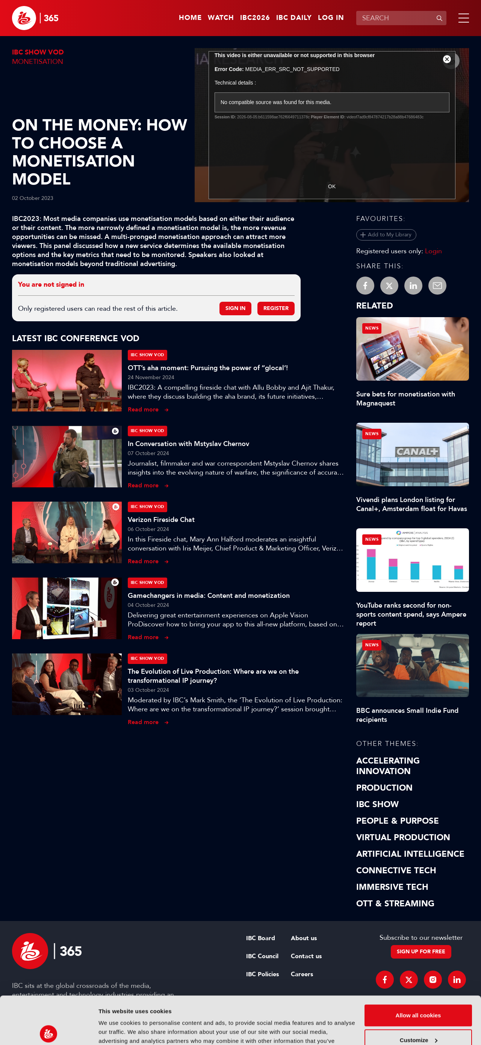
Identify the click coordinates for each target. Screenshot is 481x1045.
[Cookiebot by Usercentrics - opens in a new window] (49, 1030)
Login (433, 251)
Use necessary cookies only (418, 1015)
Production (384, 788)
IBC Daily (294, 18)
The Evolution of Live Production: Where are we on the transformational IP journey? (213, 676)
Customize (418, 990)
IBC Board (260, 938)
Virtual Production (403, 837)
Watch (221, 18)
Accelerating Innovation (388, 766)
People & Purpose (397, 821)
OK (332, 186)
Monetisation (37, 61)
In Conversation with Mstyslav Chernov (188, 443)
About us (304, 938)
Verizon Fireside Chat (161, 519)
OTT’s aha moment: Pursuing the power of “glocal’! (208, 367)
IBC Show (377, 804)
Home (190, 18)
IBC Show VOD (38, 52)
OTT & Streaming (395, 903)
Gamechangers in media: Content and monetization (209, 595)
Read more (143, 409)
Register (276, 308)
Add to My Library (389, 234)
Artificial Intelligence (410, 854)
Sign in (235, 308)
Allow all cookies (418, 966)
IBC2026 (255, 18)
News (371, 328)
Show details (115, 1030)
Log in (331, 18)
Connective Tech (396, 870)
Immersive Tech (392, 887)
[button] (462, 18)
